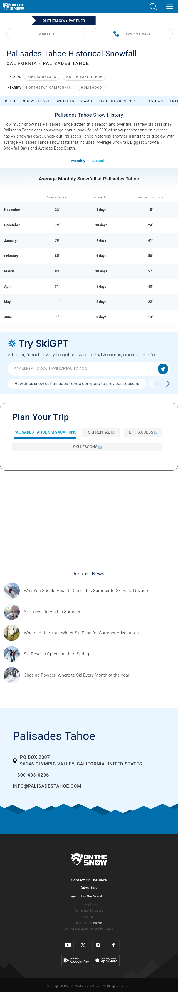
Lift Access (143, 432)
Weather (66, 101)
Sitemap (88, 916)
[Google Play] (76, 960)
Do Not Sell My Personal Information (89, 928)
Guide (10, 101)
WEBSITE (47, 34)
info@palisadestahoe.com (47, 786)
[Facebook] (114, 945)
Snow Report (36, 101)
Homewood (91, 87)
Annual (98, 160)
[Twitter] (83, 945)
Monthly (78, 160)
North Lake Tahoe (84, 77)
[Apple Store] (106, 960)
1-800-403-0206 (132, 34)
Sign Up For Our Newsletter (89, 896)
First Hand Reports (119, 101)
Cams (86, 101)
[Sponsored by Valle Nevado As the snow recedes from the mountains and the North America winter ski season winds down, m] (86, 591)
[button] (153, 6)
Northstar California (48, 87)
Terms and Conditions (89, 910)
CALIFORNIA (21, 63)
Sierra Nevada (42, 77)
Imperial (98, 922)
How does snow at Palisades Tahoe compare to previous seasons (77, 383)
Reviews (155, 101)
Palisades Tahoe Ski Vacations (45, 432)
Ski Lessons (87, 447)
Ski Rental (101, 432)
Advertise (89, 887)
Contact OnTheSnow (89, 880)
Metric (87, 922)
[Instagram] (98, 945)
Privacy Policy (89, 904)
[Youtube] (68, 945)
